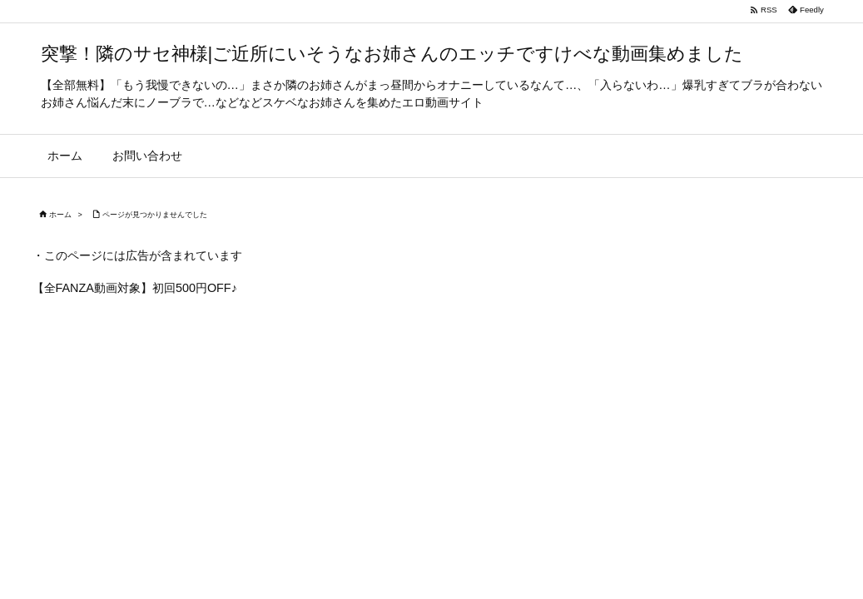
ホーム (60, 214)
